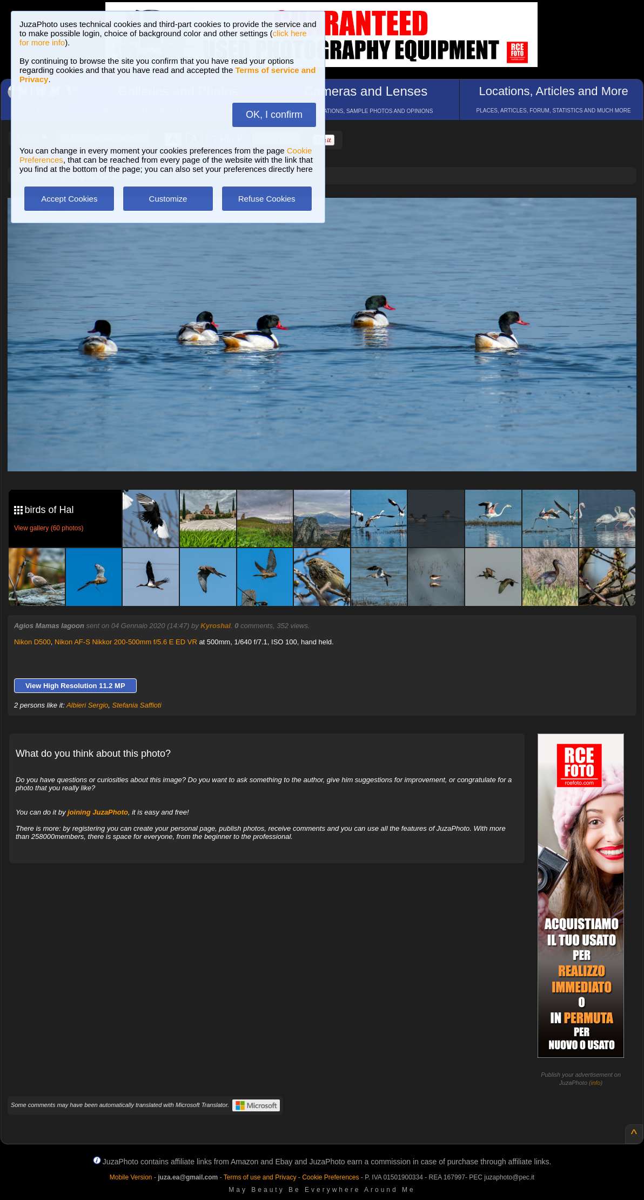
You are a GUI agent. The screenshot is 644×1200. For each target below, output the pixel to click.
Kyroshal (215, 626)
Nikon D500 (32, 642)
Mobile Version (131, 1177)
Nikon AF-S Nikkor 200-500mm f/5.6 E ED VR (126, 642)
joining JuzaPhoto (98, 812)
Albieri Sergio (87, 705)
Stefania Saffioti (137, 705)
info (596, 1082)
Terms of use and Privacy (260, 1177)
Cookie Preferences (330, 1177)
